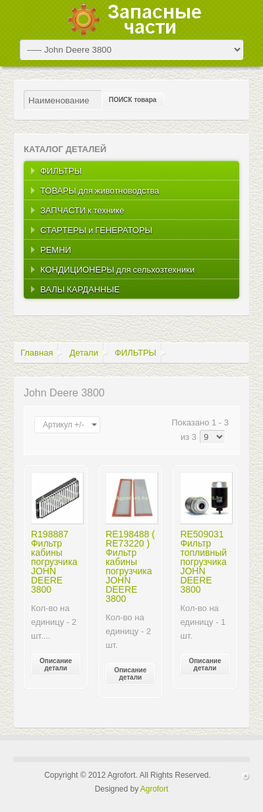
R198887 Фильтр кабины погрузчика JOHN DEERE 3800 (54, 562)
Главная (36, 353)
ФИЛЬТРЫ (135, 353)
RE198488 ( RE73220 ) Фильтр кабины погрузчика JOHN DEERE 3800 (130, 566)
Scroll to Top (246, 776)
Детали (83, 353)
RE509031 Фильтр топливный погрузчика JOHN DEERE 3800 (203, 562)
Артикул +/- (63, 424)
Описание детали (56, 664)
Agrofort (154, 789)
